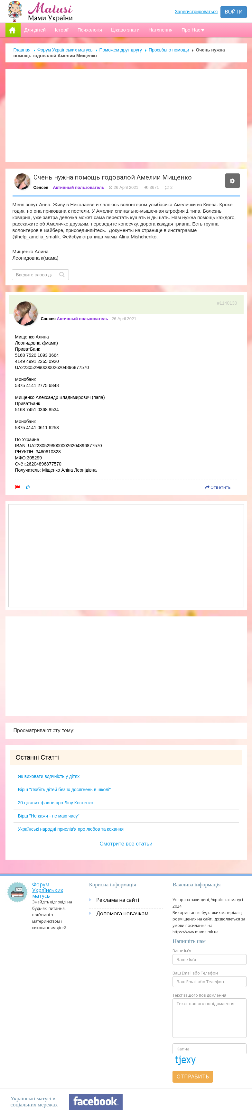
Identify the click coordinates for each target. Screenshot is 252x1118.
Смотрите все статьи (125, 844)
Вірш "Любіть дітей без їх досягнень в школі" (64, 789)
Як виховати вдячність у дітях (49, 776)
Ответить (218, 487)
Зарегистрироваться (196, 11)
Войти (233, 11)
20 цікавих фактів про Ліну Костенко (55, 802)
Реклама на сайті (117, 900)
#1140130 (227, 303)
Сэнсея (40, 187)
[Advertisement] (126, 115)
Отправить (193, 1076)
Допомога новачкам (122, 913)
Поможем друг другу (120, 49)
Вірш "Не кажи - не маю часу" (48, 815)
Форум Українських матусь (65, 49)
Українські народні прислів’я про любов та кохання (71, 829)
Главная (22, 49)
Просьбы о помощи (169, 49)
